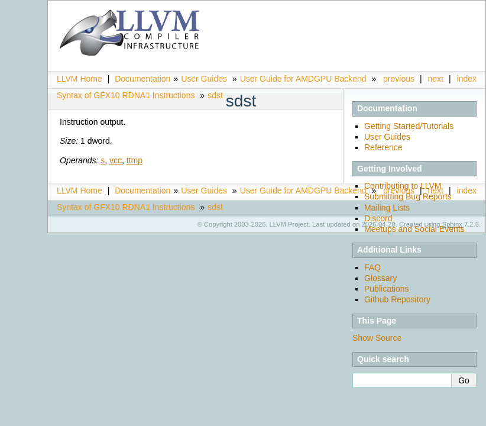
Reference (383, 147)
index (467, 78)
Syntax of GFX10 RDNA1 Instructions (126, 95)
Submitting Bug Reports (408, 196)
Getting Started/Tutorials (408, 126)
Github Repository (397, 299)
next (435, 78)
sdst (215, 95)
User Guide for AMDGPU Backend (303, 78)
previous (398, 78)
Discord (378, 218)
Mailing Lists (387, 207)
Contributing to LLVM (402, 186)
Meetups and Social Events (414, 229)
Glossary (380, 278)
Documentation (142, 78)
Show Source (376, 338)
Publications (386, 288)
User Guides (204, 78)
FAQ (372, 267)
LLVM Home (79, 78)
